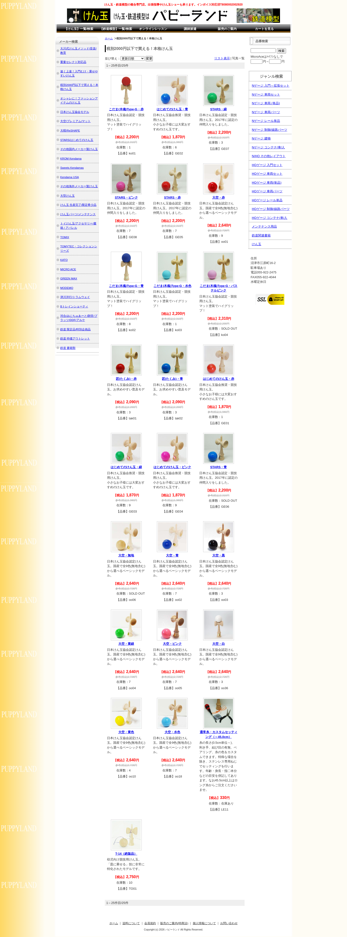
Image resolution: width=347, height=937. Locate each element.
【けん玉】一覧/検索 (78, 29)
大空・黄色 (126, 732)
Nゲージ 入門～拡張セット (270, 85)
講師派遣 (190, 29)
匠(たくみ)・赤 (126, 379)
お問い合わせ (229, 923)
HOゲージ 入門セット (267, 165)
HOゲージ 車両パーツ (267, 191)
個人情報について (204, 923)
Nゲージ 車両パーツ (266, 112)
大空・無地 (126, 555)
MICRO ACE (68, 269)
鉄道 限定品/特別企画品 (75, 329)
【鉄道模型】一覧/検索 (116, 29)
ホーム (109, 38)
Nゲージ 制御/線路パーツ (269, 130)
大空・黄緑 (126, 643)
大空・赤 (218, 197)
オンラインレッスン (153, 29)
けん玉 (256, 244)
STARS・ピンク (126, 197)
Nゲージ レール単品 (266, 121)
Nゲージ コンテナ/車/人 (268, 147)
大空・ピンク (172, 643)
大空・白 (218, 643)
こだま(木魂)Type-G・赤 (126, 109)
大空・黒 (218, 555)
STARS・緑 (218, 109)
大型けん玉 (67, 195)
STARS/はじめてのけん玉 (76, 139)
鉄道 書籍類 (67, 347)
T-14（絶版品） (126, 853)
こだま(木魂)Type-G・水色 (172, 286)
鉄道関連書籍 (261, 235)
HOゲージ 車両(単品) (266, 182)
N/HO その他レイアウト (269, 156)
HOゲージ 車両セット (267, 173)
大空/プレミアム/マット (75, 121)
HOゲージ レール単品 (267, 200)
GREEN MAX (68, 278)
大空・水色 (172, 732)
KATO (64, 259)
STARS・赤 (172, 197)
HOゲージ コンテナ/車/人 (269, 218)
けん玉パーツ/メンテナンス (78, 214)
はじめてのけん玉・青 (172, 109)
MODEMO (66, 287)
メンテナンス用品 (264, 226)
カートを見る (264, 29)
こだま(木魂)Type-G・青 (126, 286)
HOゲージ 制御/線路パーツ (271, 209)
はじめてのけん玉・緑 (126, 467)
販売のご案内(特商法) (174, 923)
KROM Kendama (70, 158)
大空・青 (172, 555)
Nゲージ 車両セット (266, 94)
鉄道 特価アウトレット (75, 338)
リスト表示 (222, 58)
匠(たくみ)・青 (172, 379)
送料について (131, 923)
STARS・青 (218, 467)
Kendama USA (69, 177)
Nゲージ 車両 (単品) (266, 103)
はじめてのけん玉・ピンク (172, 467)
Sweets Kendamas (72, 167)
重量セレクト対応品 (73, 61)
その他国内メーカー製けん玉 (79, 149)
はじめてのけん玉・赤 (218, 379)
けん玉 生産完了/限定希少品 (78, 204)
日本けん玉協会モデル (74, 111)
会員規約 (150, 923)
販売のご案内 (227, 29)
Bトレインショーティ (74, 306)
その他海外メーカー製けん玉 (79, 186)
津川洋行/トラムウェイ (75, 296)
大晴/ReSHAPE (70, 130)
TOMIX (64, 237)
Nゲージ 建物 (261, 138)
